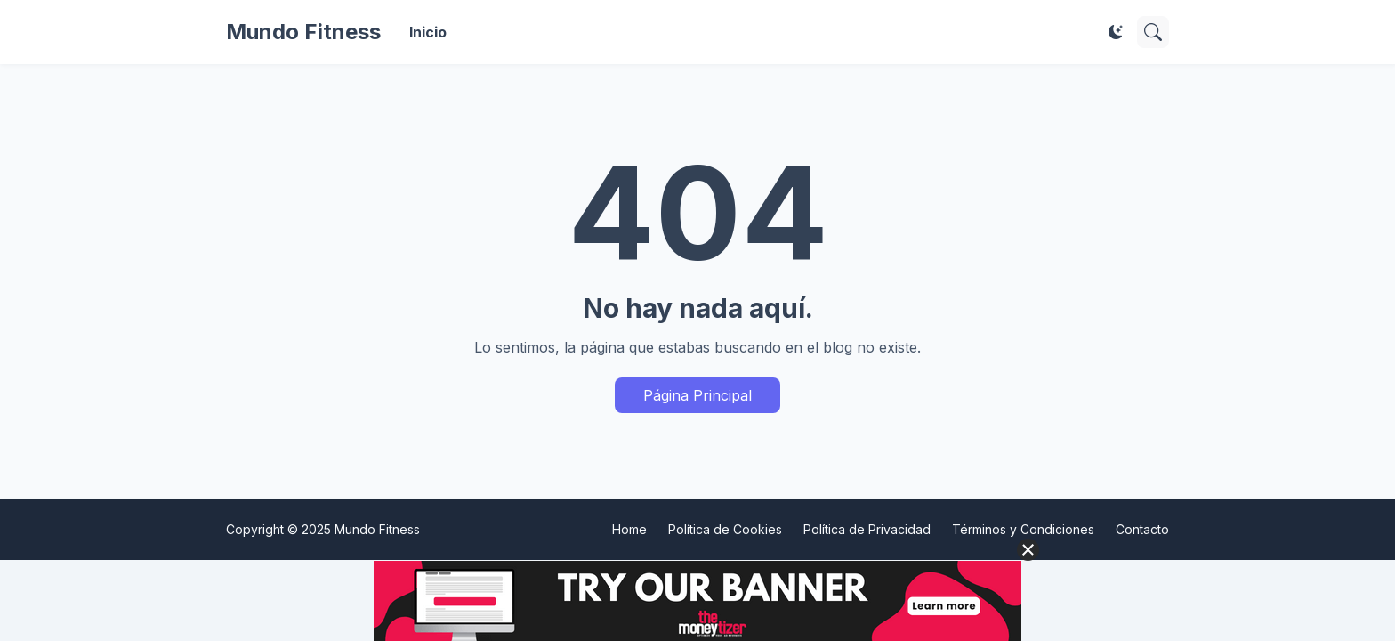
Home (629, 529)
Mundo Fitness (303, 32)
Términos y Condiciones (1023, 529)
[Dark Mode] (1115, 32)
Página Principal (697, 395)
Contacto (1142, 529)
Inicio (428, 32)
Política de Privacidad (867, 529)
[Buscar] (1153, 32)
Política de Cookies (725, 529)
